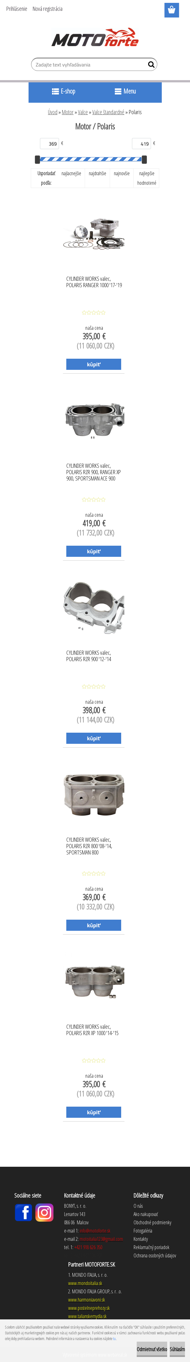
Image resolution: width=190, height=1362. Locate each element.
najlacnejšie (71, 173)
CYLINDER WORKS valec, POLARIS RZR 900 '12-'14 (88, 656)
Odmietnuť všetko (152, 1349)
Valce (83, 112)
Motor (68, 112)
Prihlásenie (16, 8)
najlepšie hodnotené (146, 178)
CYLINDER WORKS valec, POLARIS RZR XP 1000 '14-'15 (92, 1030)
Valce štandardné (108, 112)
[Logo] (95, 37)
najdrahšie (97, 173)
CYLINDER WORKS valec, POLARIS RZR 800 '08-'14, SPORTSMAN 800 (89, 844)
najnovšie (122, 173)
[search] (150, 66)
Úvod (52, 112)
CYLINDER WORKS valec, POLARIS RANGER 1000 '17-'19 (94, 282)
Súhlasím (177, 1349)
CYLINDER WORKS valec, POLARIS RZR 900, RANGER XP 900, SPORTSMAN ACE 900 (93, 470)
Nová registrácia (47, 8)
